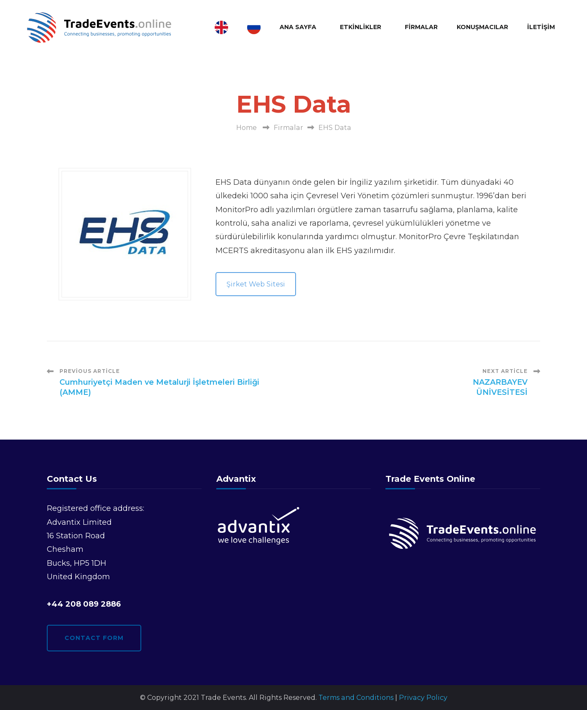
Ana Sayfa (298, 27)
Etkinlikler (360, 27)
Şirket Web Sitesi (255, 284)
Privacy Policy (423, 698)
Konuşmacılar (482, 27)
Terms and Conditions (355, 698)
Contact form (94, 638)
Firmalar (421, 27)
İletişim (541, 27)
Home (246, 128)
